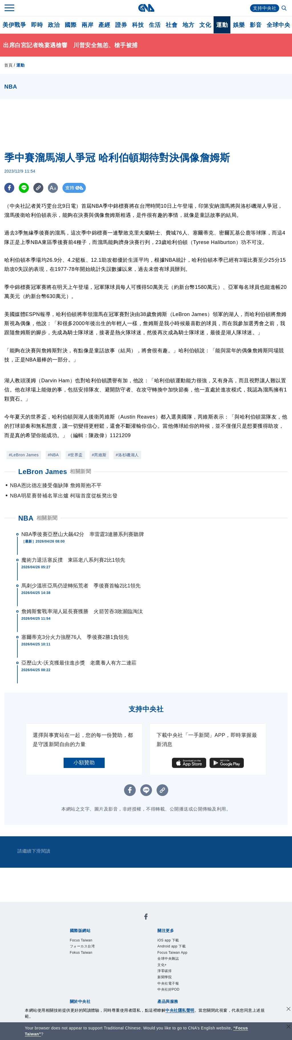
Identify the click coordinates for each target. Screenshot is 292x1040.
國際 (70, 25)
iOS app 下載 (168, 940)
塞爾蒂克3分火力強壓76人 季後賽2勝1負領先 (75, 637)
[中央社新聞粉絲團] (146, 917)
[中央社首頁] (146, 8)
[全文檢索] (284, 8)
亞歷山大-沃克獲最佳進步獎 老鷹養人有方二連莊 (79, 663)
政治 (54, 25)
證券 (121, 25)
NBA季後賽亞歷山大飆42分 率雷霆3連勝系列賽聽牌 (82, 534)
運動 (222, 25)
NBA (26, 518)
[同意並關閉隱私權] (289, 1010)
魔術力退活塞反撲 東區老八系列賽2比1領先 (73, 560)
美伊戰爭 (14, 25)
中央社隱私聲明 (179, 1010)
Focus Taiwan (81, 940)
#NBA (53, 455)
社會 (171, 25)
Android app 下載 (171, 946)
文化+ (162, 965)
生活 (155, 25)
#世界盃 (75, 455)
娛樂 (239, 25)
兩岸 (87, 25)
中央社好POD (168, 989)
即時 (37, 25)
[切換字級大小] (53, 188)
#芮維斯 (99, 455)
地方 (188, 25)
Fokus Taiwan (81, 953)
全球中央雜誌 (168, 959)
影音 (255, 25)
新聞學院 (164, 977)
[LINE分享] (24, 188)
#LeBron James (24, 455)
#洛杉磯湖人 (127, 455)
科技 (138, 25)
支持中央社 (265, 8)
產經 (104, 25)
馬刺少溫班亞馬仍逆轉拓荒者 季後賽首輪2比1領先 (81, 586)
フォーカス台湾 (82, 946)
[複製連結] (38, 188)
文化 (205, 25)
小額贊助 (84, 762)
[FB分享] (9, 188)
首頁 (8, 65)
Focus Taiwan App (172, 953)
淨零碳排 (164, 971)
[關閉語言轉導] (289, 1027)
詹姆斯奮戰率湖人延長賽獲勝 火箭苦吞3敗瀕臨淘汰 (82, 611)
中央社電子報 (168, 983)
